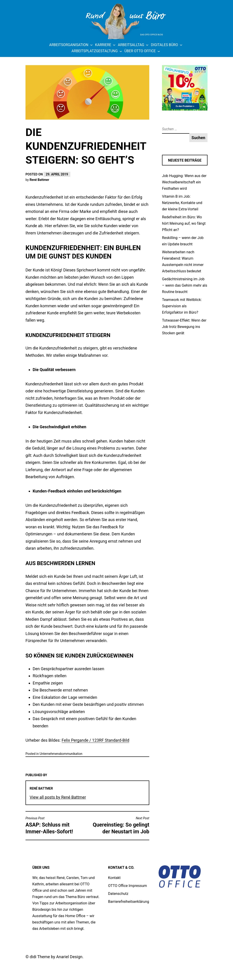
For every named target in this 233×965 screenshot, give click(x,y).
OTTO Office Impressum (127, 886)
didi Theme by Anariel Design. (57, 956)
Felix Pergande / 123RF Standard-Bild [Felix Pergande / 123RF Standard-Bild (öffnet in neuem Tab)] (95, 740)
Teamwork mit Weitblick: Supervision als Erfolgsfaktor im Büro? (182, 306)
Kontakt (114, 878)
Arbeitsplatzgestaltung (94, 51)
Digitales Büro (164, 45)
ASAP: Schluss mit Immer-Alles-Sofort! (55, 825)
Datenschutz (118, 893)
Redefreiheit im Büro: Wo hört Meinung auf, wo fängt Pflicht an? (183, 223)
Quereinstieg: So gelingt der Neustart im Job (119, 825)
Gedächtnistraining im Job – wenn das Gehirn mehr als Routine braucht (184, 285)
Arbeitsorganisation (68, 45)
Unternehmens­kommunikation (61, 754)
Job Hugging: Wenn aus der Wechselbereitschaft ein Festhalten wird (184, 182)
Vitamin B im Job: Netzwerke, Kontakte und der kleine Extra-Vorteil (182, 202)
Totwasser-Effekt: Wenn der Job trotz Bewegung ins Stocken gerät (184, 326)
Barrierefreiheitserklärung (128, 901)
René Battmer (39, 180)
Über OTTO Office (140, 51)
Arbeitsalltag (131, 45)
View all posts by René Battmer (58, 797)
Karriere (103, 45)
